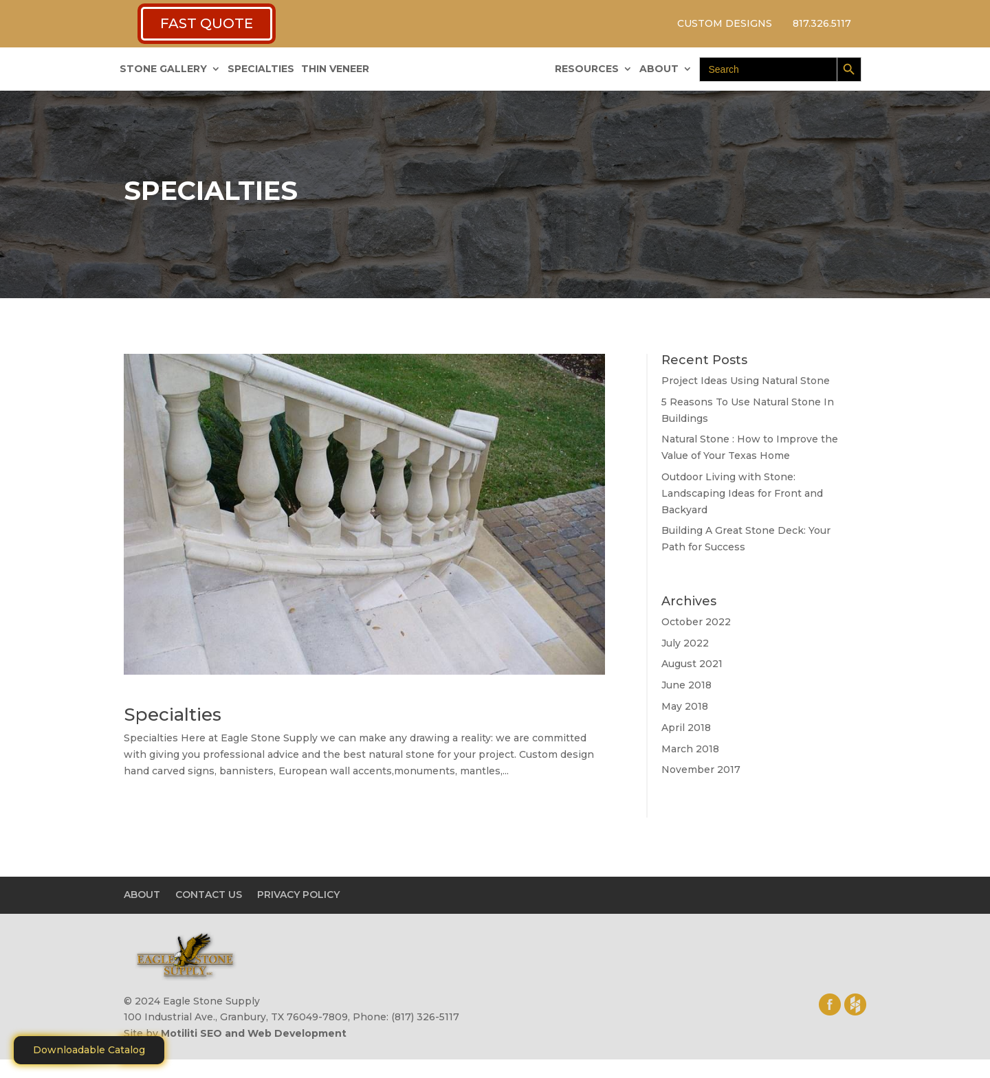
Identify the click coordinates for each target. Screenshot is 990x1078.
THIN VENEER (335, 69)
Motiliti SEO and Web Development (253, 1033)
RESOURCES (587, 69)
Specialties (172, 715)
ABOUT (659, 69)
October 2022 (696, 622)
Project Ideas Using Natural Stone (745, 380)
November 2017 (700, 769)
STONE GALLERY (163, 69)
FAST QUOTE (206, 23)
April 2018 (686, 727)
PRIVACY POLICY (298, 894)
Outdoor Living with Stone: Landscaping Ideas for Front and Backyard (742, 493)
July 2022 (685, 643)
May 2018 (684, 706)
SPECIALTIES (261, 69)
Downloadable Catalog (89, 1050)
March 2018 (690, 749)
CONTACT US (208, 894)
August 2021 (692, 664)
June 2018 (686, 685)
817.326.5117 (822, 23)
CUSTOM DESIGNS (724, 23)
